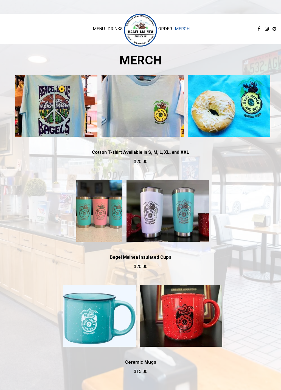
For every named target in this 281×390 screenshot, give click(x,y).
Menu (99, 28)
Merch (182, 28)
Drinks (115, 28)
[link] (140, 30)
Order (165, 28)
